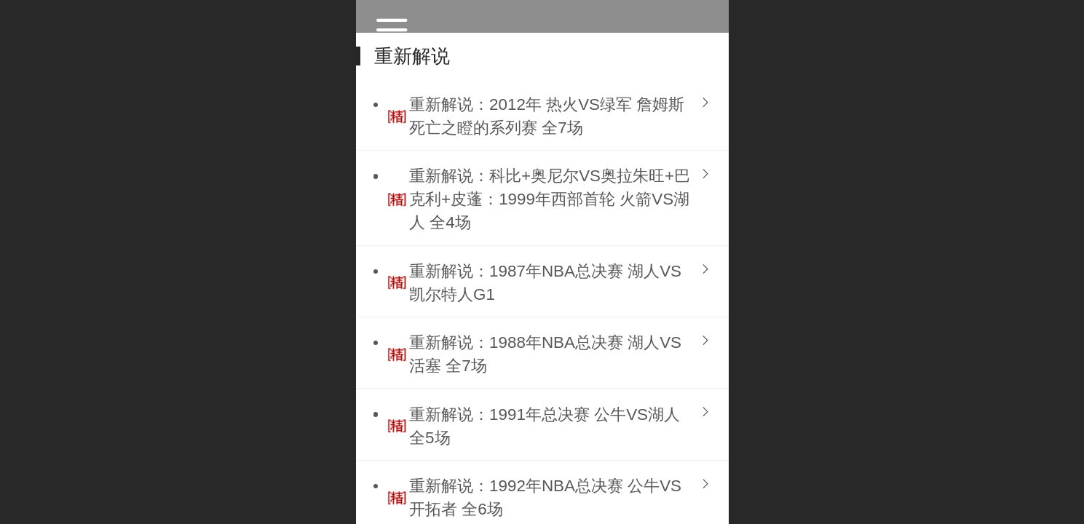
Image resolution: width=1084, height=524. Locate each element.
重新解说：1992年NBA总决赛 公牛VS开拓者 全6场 (545, 497)
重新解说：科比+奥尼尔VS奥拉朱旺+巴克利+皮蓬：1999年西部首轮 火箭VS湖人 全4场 (549, 199)
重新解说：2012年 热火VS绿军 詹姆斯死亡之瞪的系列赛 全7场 (546, 116)
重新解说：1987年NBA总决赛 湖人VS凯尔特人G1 (545, 282)
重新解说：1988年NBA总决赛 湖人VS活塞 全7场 (545, 354)
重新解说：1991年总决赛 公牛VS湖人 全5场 (544, 426)
